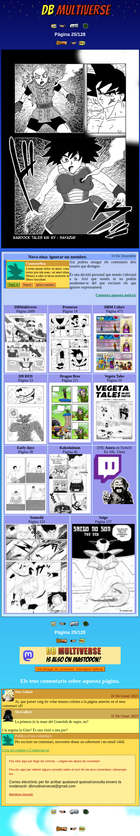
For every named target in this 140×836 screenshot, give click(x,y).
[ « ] (74, 26)
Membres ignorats (21, 794)
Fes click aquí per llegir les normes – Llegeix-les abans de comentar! (54, 761)
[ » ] (62, 43)
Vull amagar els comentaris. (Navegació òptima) (70, 669)
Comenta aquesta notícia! (116, 295)
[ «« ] (54, 26)
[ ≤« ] (62, 26)
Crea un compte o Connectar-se (25, 750)
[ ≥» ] (73, 43)
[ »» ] (81, 43)
